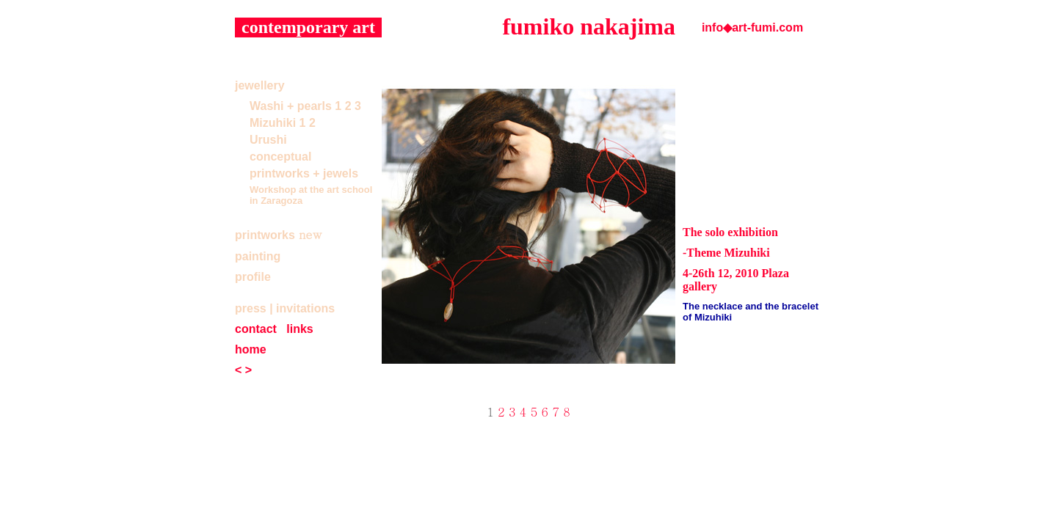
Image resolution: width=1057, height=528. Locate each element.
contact (256, 329)
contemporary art (308, 27)
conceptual (280, 156)
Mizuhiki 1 (277, 123)
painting (257, 256)
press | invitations (285, 308)
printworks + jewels (304, 173)
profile (253, 277)
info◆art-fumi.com (752, 27)
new (310, 234)
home (250, 349)
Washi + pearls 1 (295, 106)
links (299, 329)
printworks (265, 235)
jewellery (260, 85)
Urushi (268, 139)
